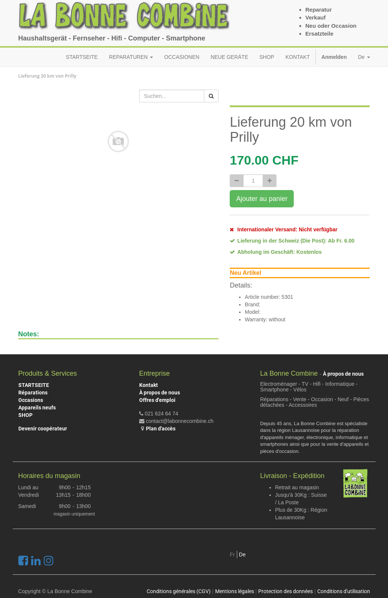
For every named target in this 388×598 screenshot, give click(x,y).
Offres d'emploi (157, 400)
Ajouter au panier (261, 198)
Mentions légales (234, 591)
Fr (232, 555)
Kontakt (148, 385)
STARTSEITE (33, 385)
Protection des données (285, 591)
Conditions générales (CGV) (179, 591)
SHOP (25, 415)
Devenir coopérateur (42, 429)
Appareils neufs (37, 408)
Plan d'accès (160, 429)
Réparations (33, 393)
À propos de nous (159, 393)
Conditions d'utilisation (343, 591)
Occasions (30, 400)
